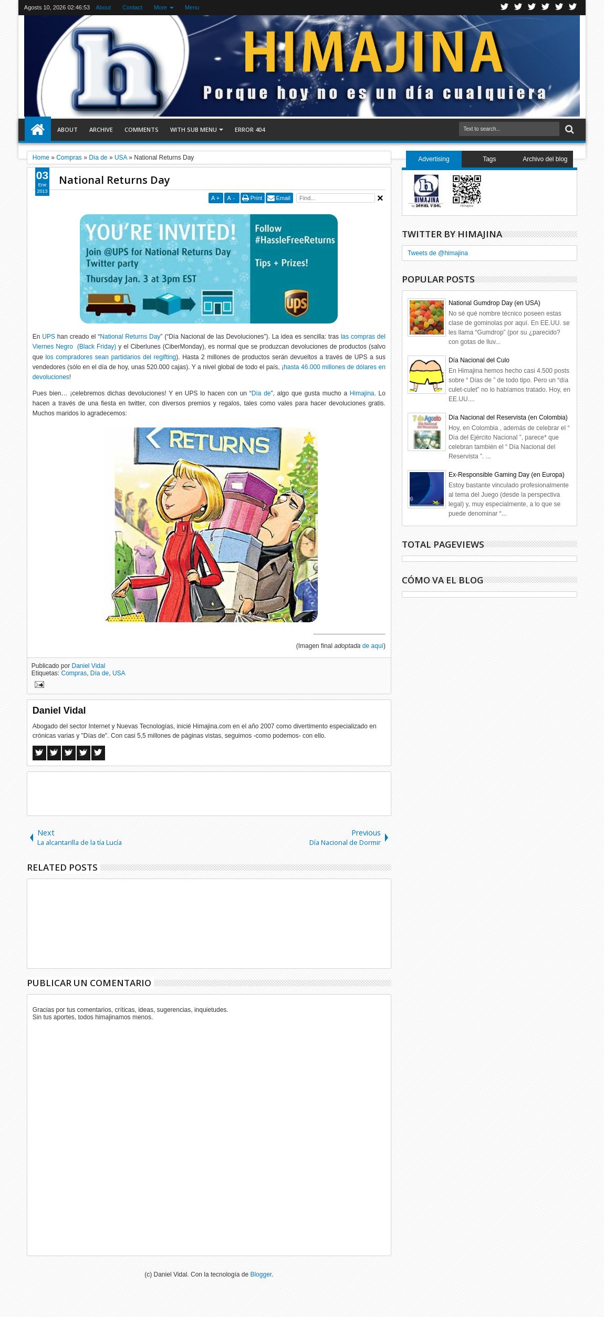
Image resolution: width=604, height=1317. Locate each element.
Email (283, 198)
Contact (132, 7)
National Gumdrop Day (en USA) (494, 303)
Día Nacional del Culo (479, 360)
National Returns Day (114, 180)
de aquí (372, 646)
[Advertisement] (209, 793)
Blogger (261, 1274)
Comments (141, 129)
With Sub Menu (193, 129)
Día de (261, 393)
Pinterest (573, 7)
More (160, 7)
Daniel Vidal (89, 666)
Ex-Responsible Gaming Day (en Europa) (507, 474)
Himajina (362, 393)
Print (257, 198)
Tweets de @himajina (438, 253)
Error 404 (250, 129)
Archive (101, 129)
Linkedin (559, 7)
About (103, 7)
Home (38, 130)
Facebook (518, 7)
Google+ (532, 7)
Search (568, 129)
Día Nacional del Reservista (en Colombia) (508, 417)
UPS (48, 336)
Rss (546, 7)
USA (119, 673)
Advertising (433, 159)
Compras (74, 673)
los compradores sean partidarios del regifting (110, 357)
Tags (489, 159)
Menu (192, 7)
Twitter (505, 7)
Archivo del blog (545, 159)
